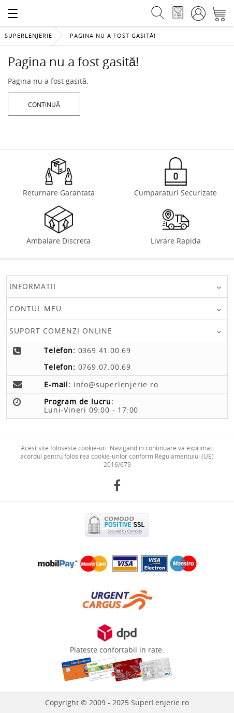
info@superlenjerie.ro (116, 385)
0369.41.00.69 (104, 350)
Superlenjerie (28, 35)
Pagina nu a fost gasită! (113, 35)
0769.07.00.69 (104, 367)
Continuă (44, 104)
